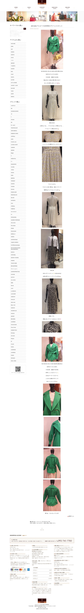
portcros (12, 277)
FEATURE (13, 43)
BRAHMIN (13, 319)
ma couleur (13, 279)
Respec (12, 338)
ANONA (12, 236)
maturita (12, 313)
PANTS (12, 77)
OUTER (12, 79)
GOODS (12, 68)
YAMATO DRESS (14, 242)
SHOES (12, 51)
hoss (12, 203)
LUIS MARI (13, 293)
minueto (12, 119)
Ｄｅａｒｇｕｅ (14, 268)
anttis (12, 139)
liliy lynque (13, 225)
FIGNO (12, 355)
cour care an (13, 211)
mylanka (12, 183)
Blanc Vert (13, 305)
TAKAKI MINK (14, 263)
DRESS (12, 96)
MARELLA (13, 233)
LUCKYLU (13, 105)
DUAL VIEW (13, 360)
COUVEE (13, 274)
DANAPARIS (13, 164)
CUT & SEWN (14, 82)
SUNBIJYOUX (14, 330)
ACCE (12, 57)
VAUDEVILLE (14, 310)
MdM (12, 282)
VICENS (12, 186)
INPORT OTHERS (15, 257)
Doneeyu (13, 332)
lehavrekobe (13, 231)
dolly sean (13, 302)
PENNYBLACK (14, 194)
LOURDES (13, 321)
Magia (12, 153)
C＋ (12, 161)
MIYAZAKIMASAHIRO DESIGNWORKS (15, 248)
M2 (11, 122)
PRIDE (12, 228)
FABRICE (13, 208)
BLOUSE (13, 88)
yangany (13, 260)
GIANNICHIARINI (14, 111)
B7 (11, 341)
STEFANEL (13, 254)
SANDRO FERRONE (15, 220)
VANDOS (13, 147)
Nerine (12, 285)
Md (11, 108)
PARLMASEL (13, 217)
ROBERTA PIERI (14, 133)
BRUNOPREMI (14, 266)
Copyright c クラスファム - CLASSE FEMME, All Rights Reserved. (42, 611)
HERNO (12, 150)
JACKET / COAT (14, 85)
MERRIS (13, 178)
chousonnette (14, 324)
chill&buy (13, 206)
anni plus (13, 335)
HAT (12, 49)
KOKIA (12, 346)
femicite (12, 189)
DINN (12, 46)
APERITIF (13, 296)
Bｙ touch (13, 125)
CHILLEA (13, 299)
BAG (12, 71)
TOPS (12, 91)
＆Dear (12, 169)
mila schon (13, 222)
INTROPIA (13, 200)
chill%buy (13, 136)
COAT (12, 74)
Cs (11, 214)
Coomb (12, 344)
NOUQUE (13, 358)
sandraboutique (14, 239)
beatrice (12, 252)
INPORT (12, 316)
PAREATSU (13, 158)
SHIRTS (12, 54)
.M (11, 113)
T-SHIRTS (13, 65)
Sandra (12, 172)
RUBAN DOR (14, 192)
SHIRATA (13, 307)
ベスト (12, 60)
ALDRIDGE (13, 349)
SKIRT (12, 93)
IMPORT (13, 63)
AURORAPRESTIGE (15, 271)
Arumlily (12, 166)
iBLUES (12, 197)
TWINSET (13, 180)
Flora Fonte (13, 327)
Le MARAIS (13, 291)
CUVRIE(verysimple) (15, 245)
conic (12, 288)
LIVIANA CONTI (14, 144)
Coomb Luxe (13, 141)
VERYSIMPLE (14, 130)
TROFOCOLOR (14, 127)
